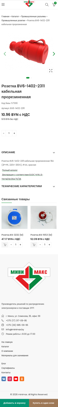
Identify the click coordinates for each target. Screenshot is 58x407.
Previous (4, 53)
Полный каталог (10, 170)
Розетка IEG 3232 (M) (12, 234)
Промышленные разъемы (33, 16)
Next (54, 53)
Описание (8, 152)
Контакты (5, 372)
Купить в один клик (43, 402)
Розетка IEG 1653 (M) (41, 234)
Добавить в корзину (14, 402)
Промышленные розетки (13, 20)
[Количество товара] (9, 133)
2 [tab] (31, 78)
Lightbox (50, 70)
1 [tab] (27, 78)
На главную (7, 342)
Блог (3, 363)
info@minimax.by (15, 329)
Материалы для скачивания (14, 355)
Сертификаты (8, 368)
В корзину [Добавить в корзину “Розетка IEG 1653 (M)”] (33, 245)
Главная (5, 16)
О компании (7, 351)
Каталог (15, 16)
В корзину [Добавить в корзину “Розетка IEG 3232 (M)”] (4, 245)
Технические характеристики (21, 186)
